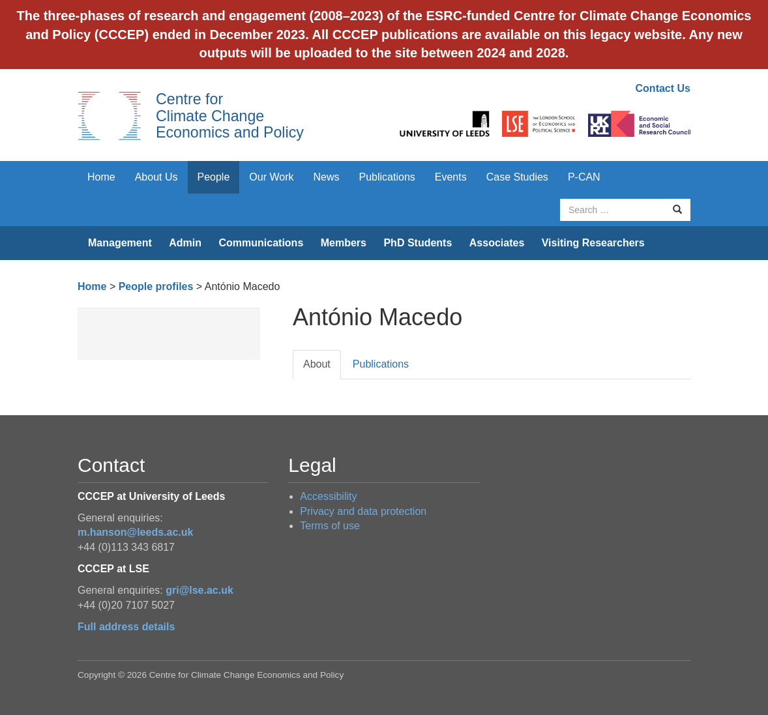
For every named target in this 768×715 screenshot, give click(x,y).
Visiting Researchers (593, 242)
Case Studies (517, 176)
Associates (497, 242)
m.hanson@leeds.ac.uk (135, 532)
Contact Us (663, 88)
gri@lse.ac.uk (199, 590)
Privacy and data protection (363, 511)
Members (343, 242)
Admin (185, 242)
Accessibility (328, 496)
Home (101, 176)
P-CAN (584, 176)
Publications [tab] (381, 364)
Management (120, 242)
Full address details (126, 626)
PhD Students (417, 242)
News (326, 176)
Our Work (271, 176)
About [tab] (317, 364)
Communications (260, 242)
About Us (156, 176)
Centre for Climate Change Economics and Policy (230, 116)
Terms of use (330, 525)
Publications (387, 176)
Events (451, 176)
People (214, 176)
